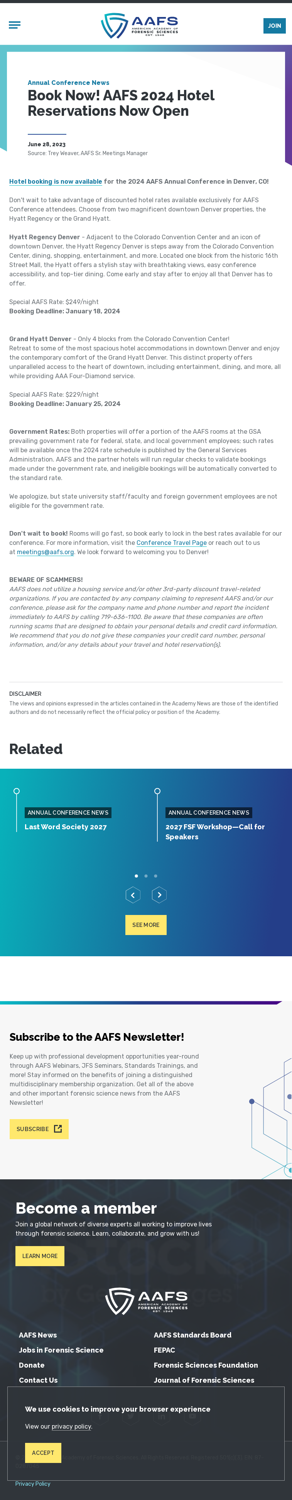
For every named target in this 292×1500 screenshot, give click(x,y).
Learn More (39, 1256)
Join (274, 26)
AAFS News (38, 1335)
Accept (43, 1453)
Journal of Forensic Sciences (204, 1380)
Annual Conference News (69, 82)
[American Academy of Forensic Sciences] (139, 26)
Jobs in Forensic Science (61, 1350)
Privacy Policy (33, 1484)
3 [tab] (155, 876)
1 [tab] (136, 876)
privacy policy (71, 1426)
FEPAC (164, 1350)
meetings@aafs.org (45, 552)
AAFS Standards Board (192, 1335)
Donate (32, 1365)
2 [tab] (146, 876)
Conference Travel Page (172, 542)
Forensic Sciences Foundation (206, 1365)
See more (146, 925)
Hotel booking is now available (55, 181)
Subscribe (33, 1129)
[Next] (159, 894)
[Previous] (133, 894)
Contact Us (38, 1380)
